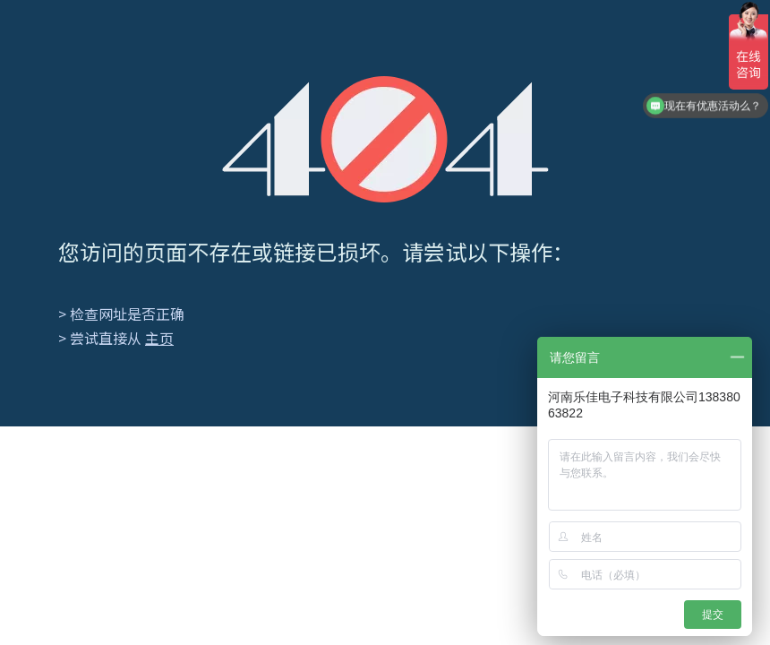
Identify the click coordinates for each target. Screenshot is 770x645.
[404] (385, 139)
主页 (159, 337)
